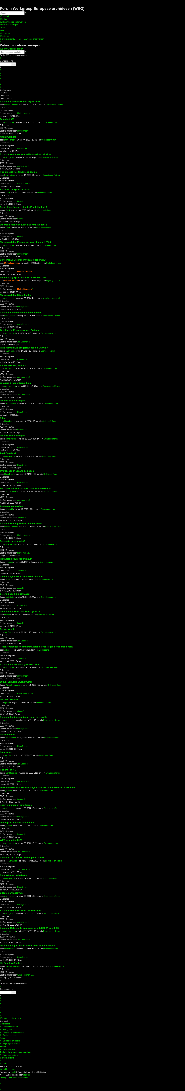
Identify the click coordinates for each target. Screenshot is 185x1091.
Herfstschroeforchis (10, 963)
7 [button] (0, 84)
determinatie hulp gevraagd (15, 594)
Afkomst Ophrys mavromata (15, 189)
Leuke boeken (7, 734)
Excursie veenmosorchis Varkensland (20, 910)
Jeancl (8, 579)
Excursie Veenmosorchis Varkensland (20, 312)
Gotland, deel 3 (8, 769)
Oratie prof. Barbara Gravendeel (17, 822)
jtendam (9, 791)
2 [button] (0, 70)
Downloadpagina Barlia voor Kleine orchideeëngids (27, 945)
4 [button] (0, 76)
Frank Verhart (10, 544)
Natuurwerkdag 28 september (16, 295)
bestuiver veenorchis (11, 506)
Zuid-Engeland (8, 453)
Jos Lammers (10, 333)
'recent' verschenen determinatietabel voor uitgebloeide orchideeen (36, 646)
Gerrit (8, 193)
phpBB (13, 1072)
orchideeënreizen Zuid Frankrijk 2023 (20, 611)
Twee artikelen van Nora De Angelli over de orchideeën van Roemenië (37, 787)
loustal (7, 615)
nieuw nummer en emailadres (16, 805)
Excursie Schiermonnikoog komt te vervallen (24, 717)
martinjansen (9, 122)
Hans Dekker (11, 404)
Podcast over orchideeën (13, 875)
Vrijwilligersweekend (54, 281)
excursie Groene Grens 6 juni (16, 383)
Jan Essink (8, 632)
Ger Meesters (11, 773)
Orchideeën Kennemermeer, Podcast (20, 330)
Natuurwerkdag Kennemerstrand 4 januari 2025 (25, 242)
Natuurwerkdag (8, 137)
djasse (7, 703)
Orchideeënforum (50, 122)
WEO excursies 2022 (11, 840)
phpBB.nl (27, 1075)
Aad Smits (10, 597)
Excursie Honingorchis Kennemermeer (21, 523)
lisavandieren (9, 175)
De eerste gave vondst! (12, 541)
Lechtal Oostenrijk (10, 699)
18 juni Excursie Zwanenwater (16, 682)
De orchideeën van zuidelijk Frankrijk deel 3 (23, 207)
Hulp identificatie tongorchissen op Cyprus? (24, 347)
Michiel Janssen (11, 263)
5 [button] (0, 79)
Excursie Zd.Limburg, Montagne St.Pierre (22, 857)
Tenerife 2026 (7, 119)
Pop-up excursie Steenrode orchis (18, 172)
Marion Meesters (11, 105)
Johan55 (9, 509)
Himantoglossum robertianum (16, 559)
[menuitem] (3, 19)
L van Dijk (10, 351)
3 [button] (0, 73)
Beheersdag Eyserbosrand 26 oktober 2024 (23, 260)
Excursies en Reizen (54, 105)
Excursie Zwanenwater (12, 893)
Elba (2, 418)
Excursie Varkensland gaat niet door (19, 664)
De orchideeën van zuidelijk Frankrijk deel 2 (23, 224)
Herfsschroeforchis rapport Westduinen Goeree (25, 488)
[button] (0, 58)
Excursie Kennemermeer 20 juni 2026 (20, 101)
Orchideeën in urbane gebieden (17, 471)
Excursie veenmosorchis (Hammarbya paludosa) (26, 154)
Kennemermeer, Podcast (13, 365)
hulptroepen (6, 752)
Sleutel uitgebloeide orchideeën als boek (22, 576)
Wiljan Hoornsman (13, 685)
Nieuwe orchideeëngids (12, 400)
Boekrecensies (45, 650)
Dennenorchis (7, 629)
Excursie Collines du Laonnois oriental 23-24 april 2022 (29, 928)
